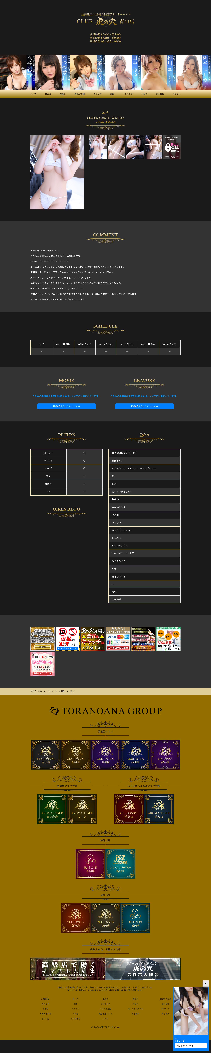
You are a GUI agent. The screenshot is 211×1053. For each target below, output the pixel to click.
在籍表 (135, 998)
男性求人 (165, 1013)
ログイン (75, 1008)
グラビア (45, 1003)
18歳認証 (45, 998)
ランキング (105, 1003)
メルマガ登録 (105, 1008)
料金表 (135, 1003)
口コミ (105, 1018)
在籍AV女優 (165, 998)
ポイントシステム (135, 1008)
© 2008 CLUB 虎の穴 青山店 (105, 1027)
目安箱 (75, 1013)
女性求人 (135, 1013)
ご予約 (45, 1008)
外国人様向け (45, 1013)
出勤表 (105, 998)
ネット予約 (75, 1018)
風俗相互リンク (105, 1013)
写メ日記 (45, 1018)
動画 (75, 1003)
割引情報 (165, 1003)
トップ (75, 998)
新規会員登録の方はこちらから (66, 406)
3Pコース (165, 1008)
